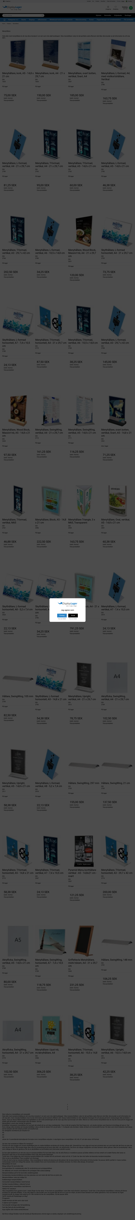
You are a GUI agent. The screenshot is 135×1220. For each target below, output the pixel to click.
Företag (61, 615)
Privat (73, 615)
